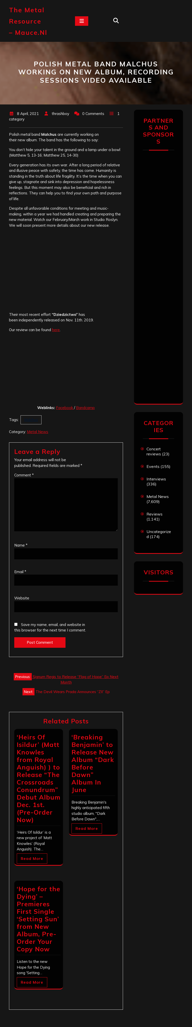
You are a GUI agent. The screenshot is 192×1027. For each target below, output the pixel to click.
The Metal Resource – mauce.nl (28, 21)
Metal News (37, 431)
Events (153, 466)
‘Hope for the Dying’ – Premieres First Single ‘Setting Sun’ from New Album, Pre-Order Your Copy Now (38, 919)
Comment (24, 475)
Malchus (31, 419)
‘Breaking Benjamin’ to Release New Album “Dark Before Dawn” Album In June (93, 763)
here (56, 329)
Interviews (156, 478)
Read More (32, 858)
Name (21, 545)
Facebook (65, 407)
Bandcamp (85, 407)
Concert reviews (153, 451)
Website (21, 598)
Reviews (154, 514)
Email (20, 571)
